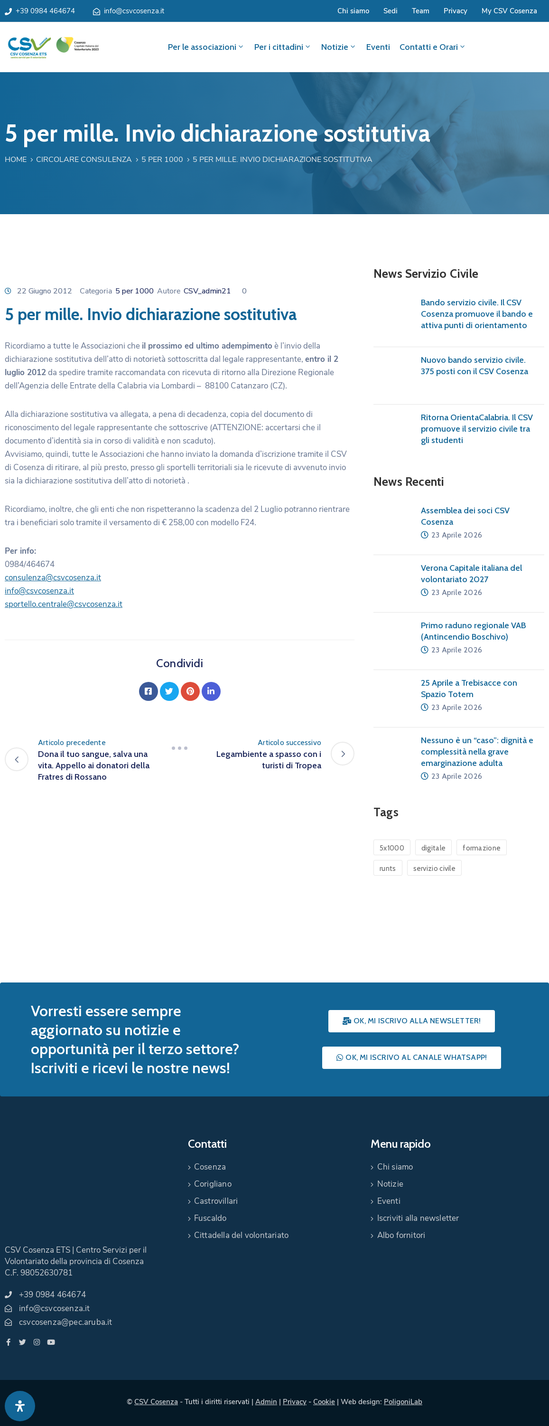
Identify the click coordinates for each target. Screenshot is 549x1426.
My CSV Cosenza (509, 11)
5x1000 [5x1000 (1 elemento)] (392, 848)
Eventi (378, 47)
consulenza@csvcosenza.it (53, 577)
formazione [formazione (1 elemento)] (482, 848)
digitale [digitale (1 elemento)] (433, 848)
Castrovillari (216, 1201)
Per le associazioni (206, 47)
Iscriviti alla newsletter (418, 1218)
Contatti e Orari (433, 47)
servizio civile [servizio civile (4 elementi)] (434, 868)
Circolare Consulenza (84, 159)
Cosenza (210, 1167)
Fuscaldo (210, 1218)
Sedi (390, 11)
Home (16, 159)
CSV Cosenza (156, 1402)
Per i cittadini (283, 47)
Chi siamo (353, 11)
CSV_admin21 (207, 291)
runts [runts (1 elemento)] (388, 868)
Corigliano (213, 1184)
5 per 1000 (162, 159)
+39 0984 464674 (45, 11)
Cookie (324, 1402)
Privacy (455, 11)
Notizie (339, 47)
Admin (266, 1402)
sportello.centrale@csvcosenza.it (63, 604)
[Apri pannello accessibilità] (20, 1406)
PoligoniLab (403, 1402)
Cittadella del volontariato (241, 1235)
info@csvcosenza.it (134, 11)
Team (420, 11)
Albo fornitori (401, 1235)
